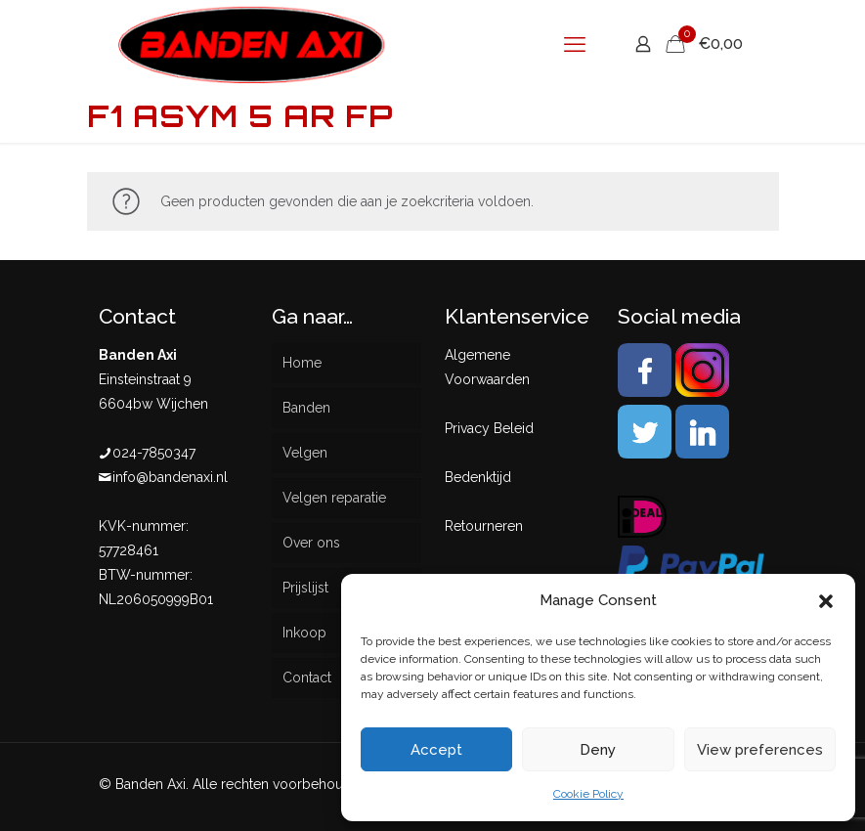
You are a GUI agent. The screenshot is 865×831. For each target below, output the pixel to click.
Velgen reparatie (334, 497)
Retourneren (484, 526)
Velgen (304, 452)
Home (302, 363)
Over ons (311, 542)
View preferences (760, 750)
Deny (598, 750)
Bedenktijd (478, 477)
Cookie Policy (588, 794)
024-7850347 (153, 452)
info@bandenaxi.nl (170, 477)
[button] (826, 601)
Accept (436, 750)
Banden (306, 408)
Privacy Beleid (489, 428)
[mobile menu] (574, 44)
